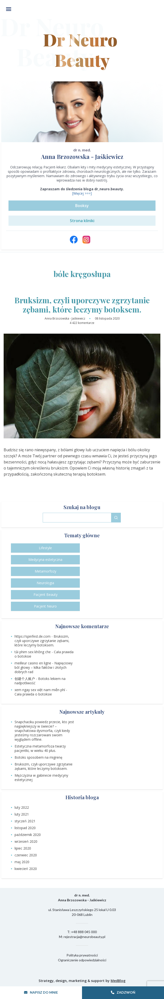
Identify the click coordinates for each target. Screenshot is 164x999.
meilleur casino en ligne (33, 663)
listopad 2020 (25, 827)
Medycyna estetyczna (45, 559)
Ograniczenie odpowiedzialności (82, 960)
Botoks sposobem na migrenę (38, 757)
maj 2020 (22, 862)
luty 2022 (22, 807)
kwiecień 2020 (26, 868)
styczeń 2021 (25, 821)
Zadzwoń (123, 992)
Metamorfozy (45, 571)
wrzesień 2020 (26, 841)
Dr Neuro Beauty (82, 37)
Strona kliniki (82, 220)
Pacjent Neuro (45, 606)
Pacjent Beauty (45, 594)
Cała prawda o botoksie (33, 694)
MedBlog (118, 980)
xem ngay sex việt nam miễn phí (40, 689)
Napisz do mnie (41, 992)
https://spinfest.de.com (32, 636)
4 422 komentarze (82, 323)
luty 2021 (22, 814)
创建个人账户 (25, 678)
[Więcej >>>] (82, 193)
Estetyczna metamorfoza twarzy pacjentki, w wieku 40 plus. (40, 748)
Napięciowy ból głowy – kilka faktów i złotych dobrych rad (44, 667)
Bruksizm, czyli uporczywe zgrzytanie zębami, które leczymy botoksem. (82, 304)
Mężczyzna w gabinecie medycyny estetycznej (41, 777)
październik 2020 (28, 834)
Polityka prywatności (82, 955)
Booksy (82, 205)
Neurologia (45, 583)
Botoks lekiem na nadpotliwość (40, 680)
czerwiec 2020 (26, 855)
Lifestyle (45, 548)
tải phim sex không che (33, 652)
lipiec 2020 (23, 848)
